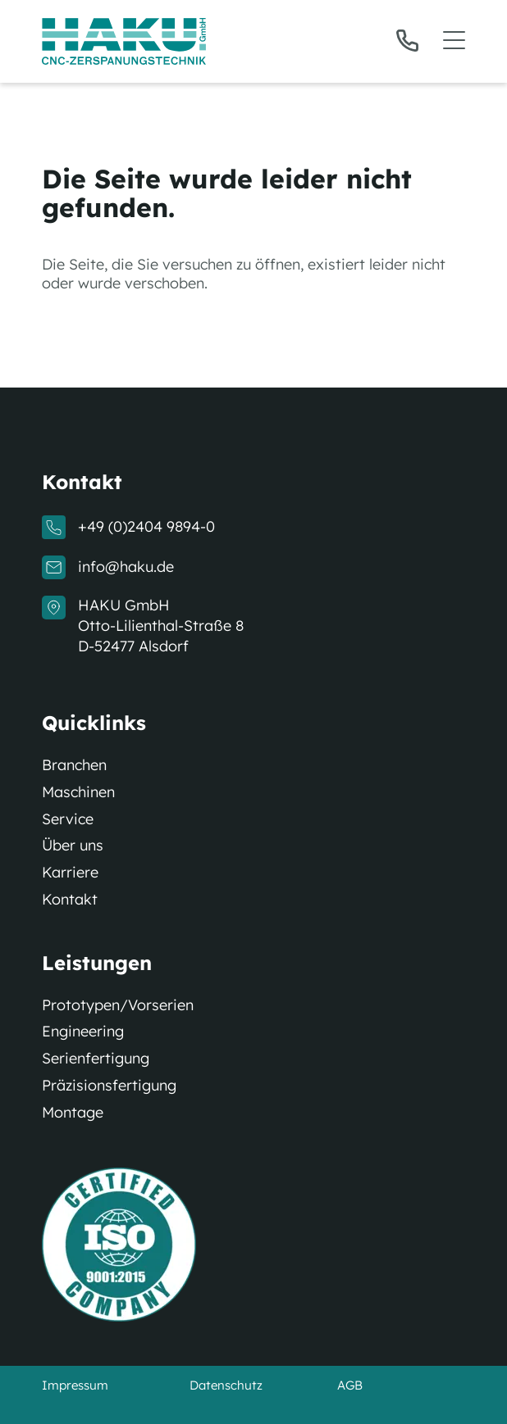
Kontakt (70, 900)
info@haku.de (126, 567)
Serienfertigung (95, 1059)
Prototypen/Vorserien (118, 1005)
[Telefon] (407, 40)
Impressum (75, 1385)
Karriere (70, 873)
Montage (72, 1113)
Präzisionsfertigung (109, 1086)
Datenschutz (226, 1385)
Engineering (83, 1032)
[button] (430, 41)
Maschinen (78, 792)
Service (68, 819)
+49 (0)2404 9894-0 (146, 527)
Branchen (74, 765)
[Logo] (124, 41)
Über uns (72, 846)
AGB (350, 1385)
